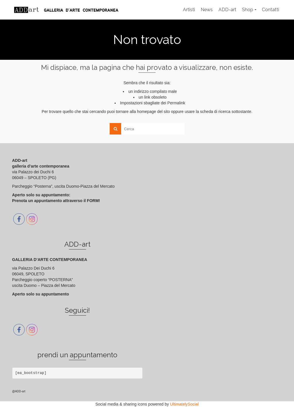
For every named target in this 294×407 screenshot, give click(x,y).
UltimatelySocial (184, 404)
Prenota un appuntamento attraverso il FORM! (56, 200)
